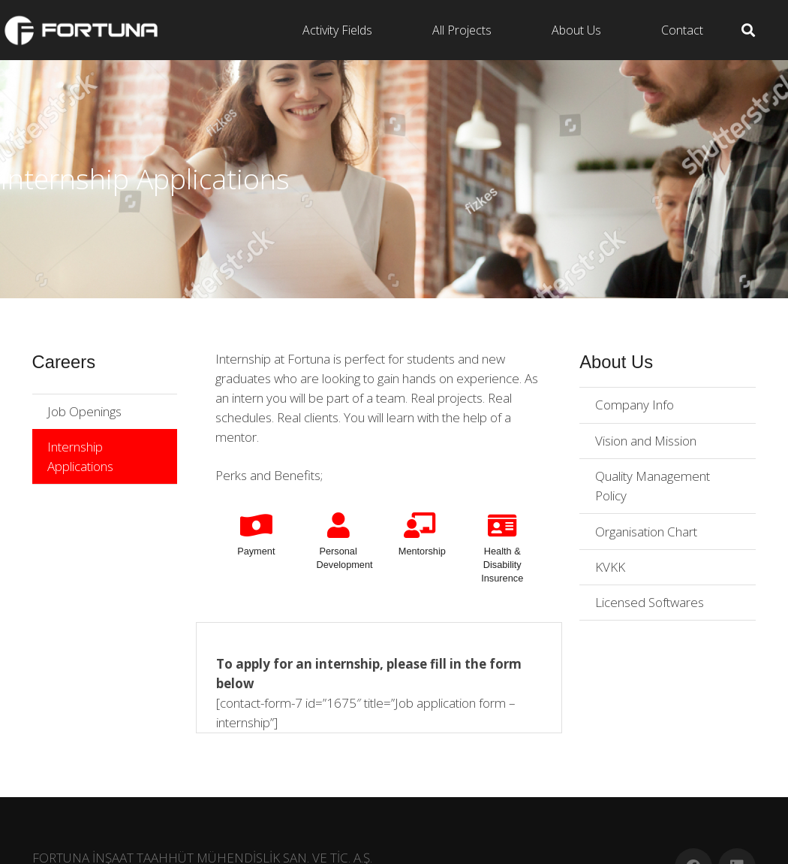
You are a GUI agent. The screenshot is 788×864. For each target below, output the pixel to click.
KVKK (610, 566)
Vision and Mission (645, 440)
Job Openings (84, 411)
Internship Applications (80, 456)
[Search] (748, 30)
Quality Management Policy (652, 485)
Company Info (634, 404)
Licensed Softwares (649, 602)
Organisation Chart (646, 531)
